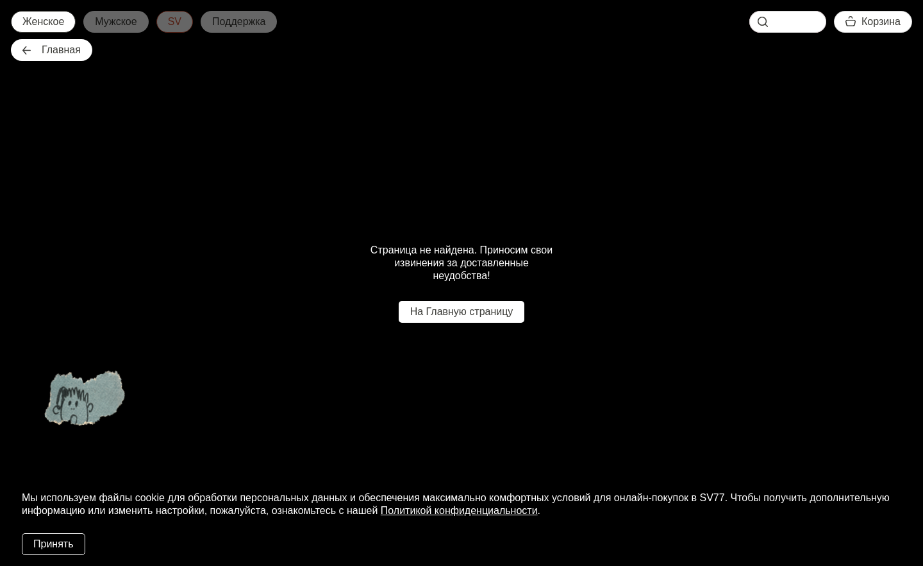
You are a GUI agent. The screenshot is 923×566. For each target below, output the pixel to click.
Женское (43, 21)
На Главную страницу (461, 311)
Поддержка (238, 21)
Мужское (116, 21)
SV (174, 21)
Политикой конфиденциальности (459, 510)
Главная (51, 49)
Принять (53, 543)
